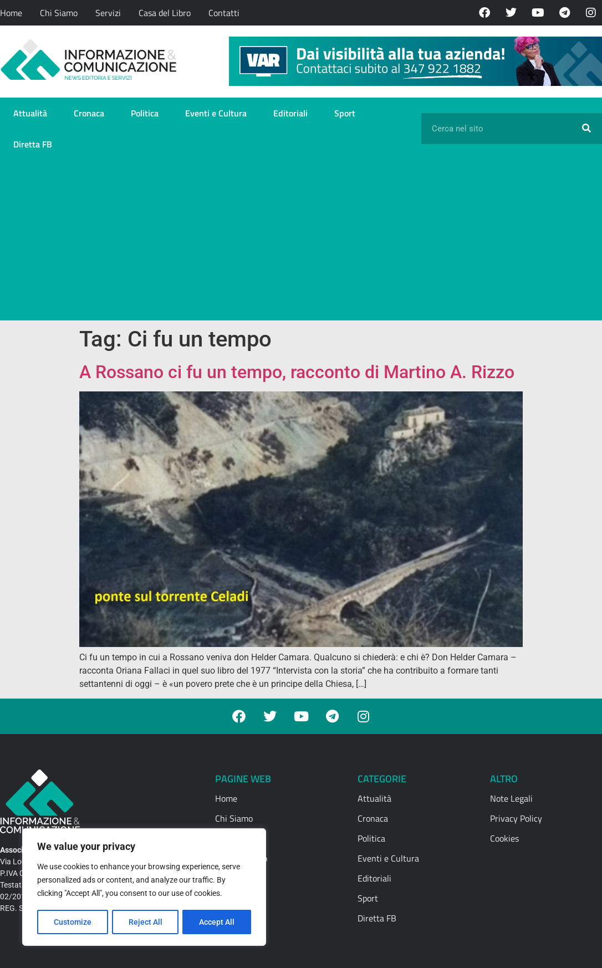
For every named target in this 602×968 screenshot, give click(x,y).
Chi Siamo (59, 12)
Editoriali (290, 113)
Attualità (30, 113)
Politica (145, 113)
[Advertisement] (301, 242)
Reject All (145, 922)
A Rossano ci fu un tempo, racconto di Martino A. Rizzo (296, 372)
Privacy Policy (516, 818)
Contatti (223, 12)
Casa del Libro (165, 12)
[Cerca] (586, 128)
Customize (72, 922)
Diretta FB (32, 144)
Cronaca (89, 113)
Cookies (504, 838)
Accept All (217, 922)
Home (11, 12)
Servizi (108, 12)
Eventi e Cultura (216, 113)
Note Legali (511, 798)
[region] (144, 887)
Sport (344, 113)
